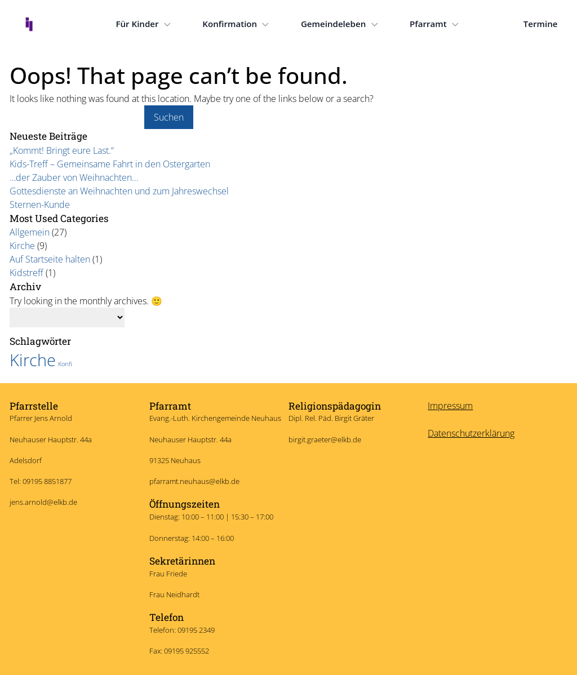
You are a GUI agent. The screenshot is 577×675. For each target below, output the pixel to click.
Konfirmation (237, 24)
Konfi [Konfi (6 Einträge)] (65, 362)
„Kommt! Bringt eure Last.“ (62, 150)
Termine (540, 23)
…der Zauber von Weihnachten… (74, 177)
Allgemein (30, 232)
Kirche (22, 245)
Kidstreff (26, 273)
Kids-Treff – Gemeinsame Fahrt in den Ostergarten (110, 164)
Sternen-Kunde (40, 204)
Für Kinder (144, 24)
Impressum (450, 404)
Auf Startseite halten (50, 259)
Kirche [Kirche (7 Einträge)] (33, 358)
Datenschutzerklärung (471, 431)
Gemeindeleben (340, 24)
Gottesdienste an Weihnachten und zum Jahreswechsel (119, 191)
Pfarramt (435, 24)
